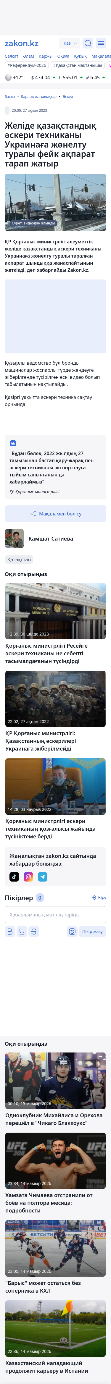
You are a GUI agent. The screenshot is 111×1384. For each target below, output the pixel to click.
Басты (10, 96)
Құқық (80, 56)
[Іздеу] (88, 43)
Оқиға (63, 56)
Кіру (102, 897)
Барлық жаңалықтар (39, 96)
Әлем (28, 56)
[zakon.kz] (21, 43)
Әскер (67, 96)
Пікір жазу (92, 931)
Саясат (11, 56)
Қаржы (46, 56)
